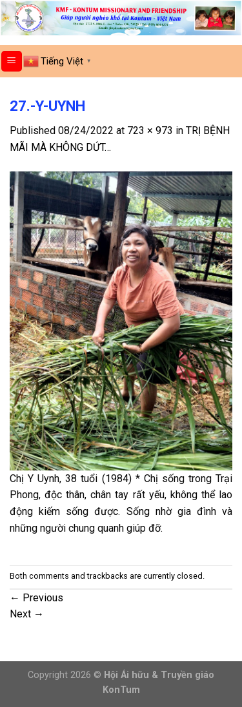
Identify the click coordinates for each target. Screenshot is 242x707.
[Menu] (12, 61)
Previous (36, 598)
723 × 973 (150, 130)
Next (27, 614)
